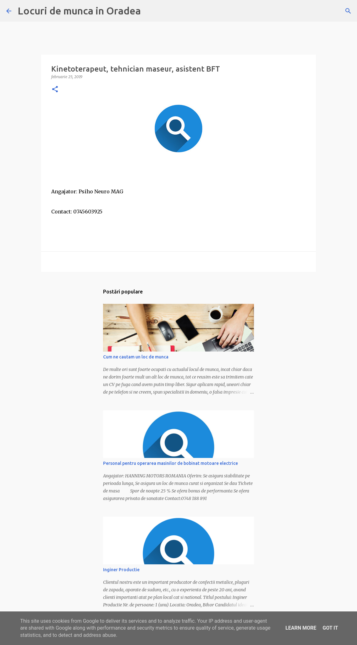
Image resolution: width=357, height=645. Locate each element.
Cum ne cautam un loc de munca (135, 356)
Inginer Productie (121, 569)
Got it (330, 628)
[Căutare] (348, 11)
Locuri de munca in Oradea (79, 10)
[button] (55, 89)
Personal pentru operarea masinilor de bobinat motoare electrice (170, 463)
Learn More (300, 628)
